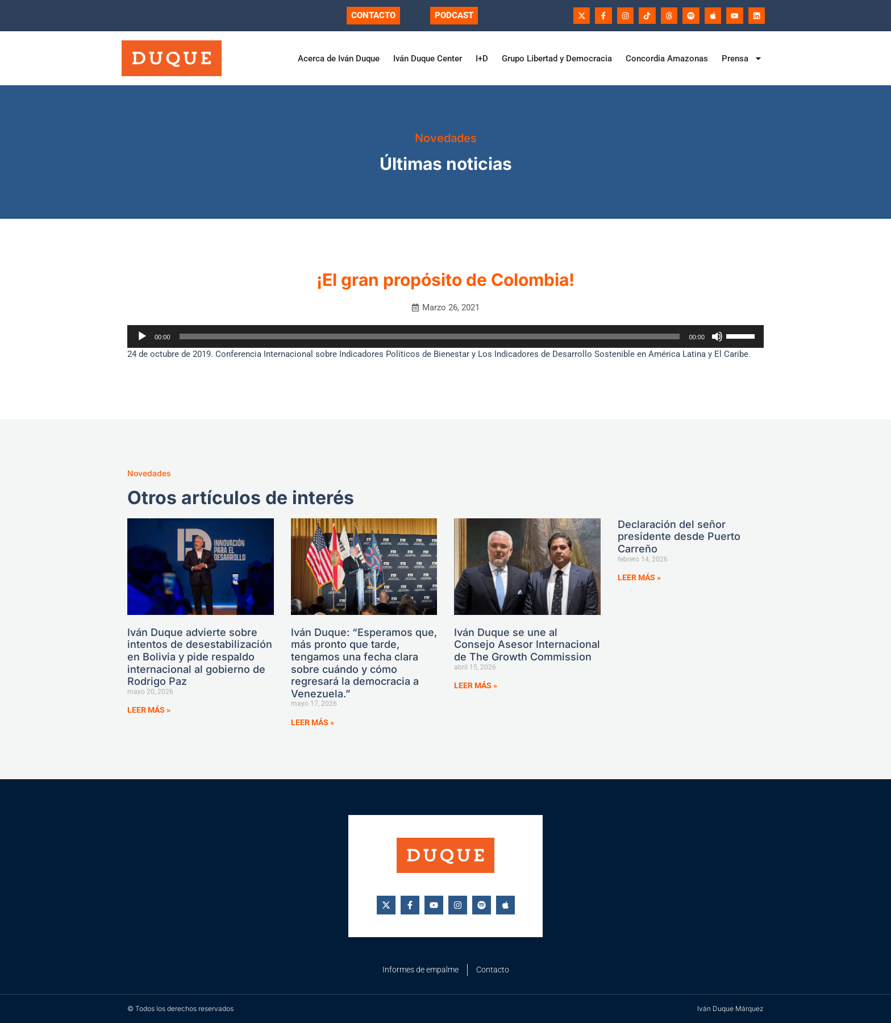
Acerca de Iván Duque (339, 58)
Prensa (742, 58)
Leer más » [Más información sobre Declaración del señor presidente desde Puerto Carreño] (639, 577)
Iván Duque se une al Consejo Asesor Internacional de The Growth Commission (527, 644)
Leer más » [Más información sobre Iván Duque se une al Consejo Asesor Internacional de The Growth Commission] (475, 685)
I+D (482, 58)
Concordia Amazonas (667, 58)
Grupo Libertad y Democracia (557, 58)
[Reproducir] (142, 336)
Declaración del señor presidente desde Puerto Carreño (679, 536)
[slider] (430, 336)
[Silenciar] (717, 336)
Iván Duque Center (427, 58)
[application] (445, 336)
